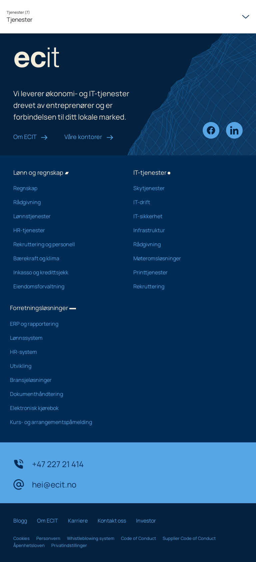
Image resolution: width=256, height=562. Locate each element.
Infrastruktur (184, 230)
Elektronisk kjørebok (63, 408)
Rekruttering (184, 286)
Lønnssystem (63, 338)
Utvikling (63, 366)
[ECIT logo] (80, 59)
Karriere (78, 520)
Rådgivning (64, 202)
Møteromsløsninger (184, 258)
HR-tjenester (64, 230)
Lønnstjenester (64, 216)
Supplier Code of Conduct (189, 538)
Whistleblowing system (90, 538)
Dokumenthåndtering (63, 394)
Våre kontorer (88, 137)
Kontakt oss (112, 520)
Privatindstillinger (69, 545)
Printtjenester (184, 272)
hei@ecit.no (44, 484)
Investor (146, 520)
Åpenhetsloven (29, 545)
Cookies (21, 538)
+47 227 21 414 (48, 464)
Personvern (48, 538)
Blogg (20, 520)
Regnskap (64, 188)
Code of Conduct (138, 538)
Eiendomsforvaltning (64, 286)
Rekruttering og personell (64, 244)
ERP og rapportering (63, 324)
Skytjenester (184, 188)
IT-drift (184, 202)
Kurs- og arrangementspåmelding (63, 422)
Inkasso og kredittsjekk (64, 272)
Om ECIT (30, 137)
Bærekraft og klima (64, 258)
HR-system (63, 352)
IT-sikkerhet (184, 216)
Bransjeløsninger (63, 380)
